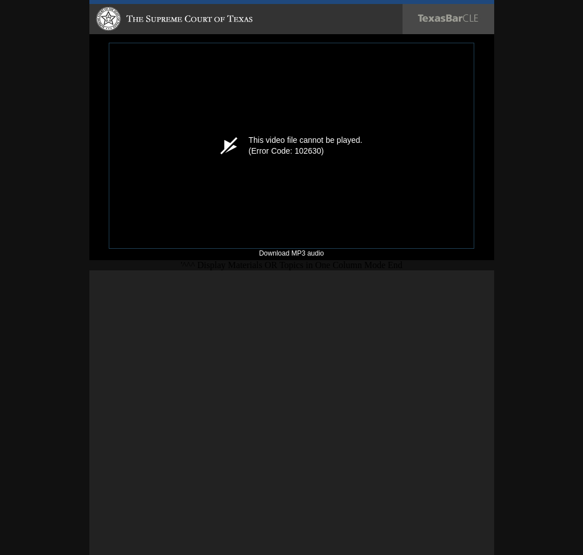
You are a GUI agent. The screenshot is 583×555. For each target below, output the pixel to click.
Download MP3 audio (291, 253)
